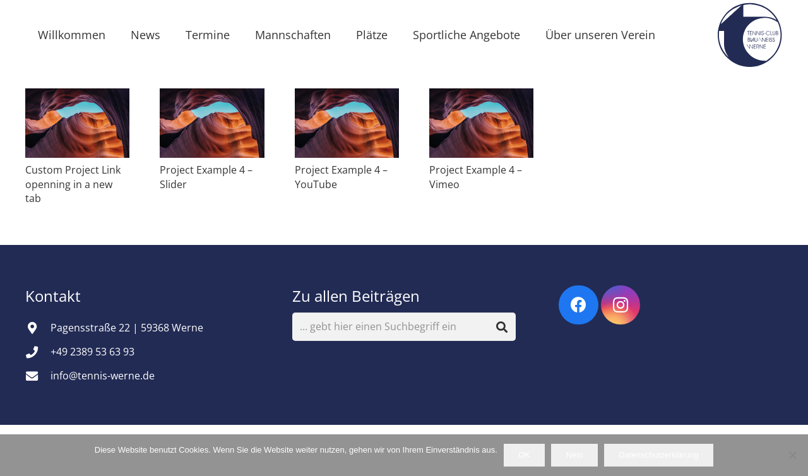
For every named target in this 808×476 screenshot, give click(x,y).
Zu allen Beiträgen (356, 295)
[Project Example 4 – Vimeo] (481, 123)
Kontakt (55, 295)
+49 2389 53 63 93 (92, 352)
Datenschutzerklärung (658, 455)
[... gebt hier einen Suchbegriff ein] (404, 326)
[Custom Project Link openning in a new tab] (77, 123)
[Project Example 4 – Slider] (212, 123)
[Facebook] (578, 305)
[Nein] (792, 455)
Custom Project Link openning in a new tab (73, 184)
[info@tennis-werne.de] (37, 376)
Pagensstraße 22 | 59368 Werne (126, 328)
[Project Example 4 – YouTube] (347, 123)
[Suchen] (502, 326)
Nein (574, 455)
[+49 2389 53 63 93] (37, 352)
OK (524, 455)
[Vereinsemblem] (749, 34)
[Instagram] (621, 305)
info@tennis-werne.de (102, 376)
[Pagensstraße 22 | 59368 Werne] (37, 328)
